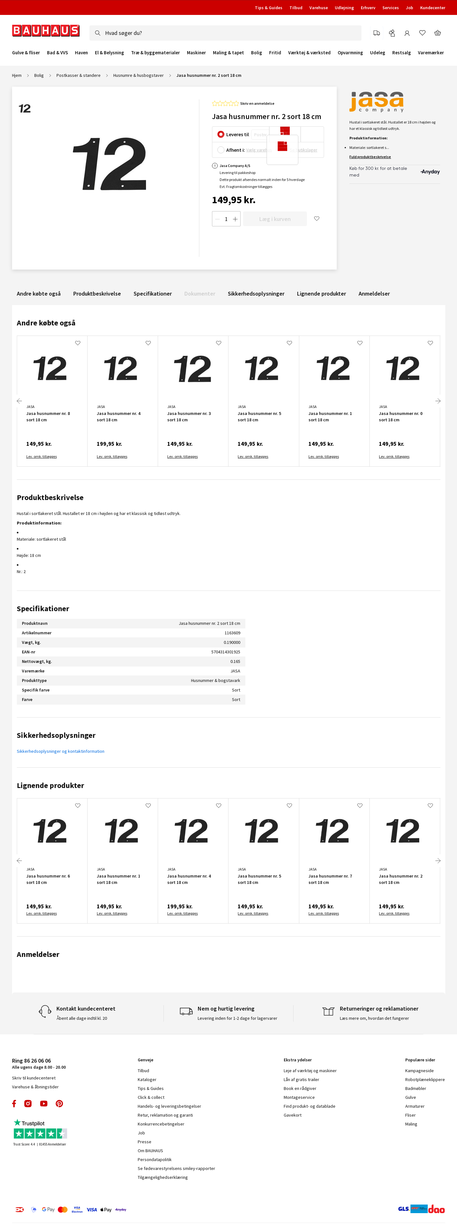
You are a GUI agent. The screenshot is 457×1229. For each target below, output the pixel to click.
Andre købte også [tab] (46, 323)
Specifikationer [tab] (43, 608)
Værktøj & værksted (309, 53)
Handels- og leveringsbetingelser (169, 1106)
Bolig (256, 53)
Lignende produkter (321, 293)
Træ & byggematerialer (155, 53)
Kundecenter (432, 7)
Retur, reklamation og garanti (165, 1115)
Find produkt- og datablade (309, 1106)
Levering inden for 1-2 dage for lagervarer (237, 1018)
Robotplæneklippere (425, 1079)
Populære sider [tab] (420, 1060)
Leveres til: (238, 134)
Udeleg (377, 53)
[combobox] (225, 33)
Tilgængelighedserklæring (163, 1177)
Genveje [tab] (145, 1060)
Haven (81, 53)
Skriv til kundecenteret (34, 1078)
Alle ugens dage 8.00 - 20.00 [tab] (39, 1063)
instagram (27, 1103)
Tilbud (295, 7)
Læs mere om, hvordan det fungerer (374, 1018)
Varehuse (318, 7)
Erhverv (368, 7)
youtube (43, 1103)
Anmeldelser (374, 293)
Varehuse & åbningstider (35, 1087)
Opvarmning (350, 53)
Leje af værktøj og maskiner (310, 1070)
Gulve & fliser (26, 53)
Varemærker (431, 53)
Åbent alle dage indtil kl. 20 (81, 1018)
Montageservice (299, 1097)
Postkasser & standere (78, 75)
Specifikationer (153, 293)
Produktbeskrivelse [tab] (50, 497)
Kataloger (147, 1079)
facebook (14, 1103)
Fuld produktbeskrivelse (370, 156)
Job (409, 7)
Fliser (410, 1115)
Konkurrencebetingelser (161, 1124)
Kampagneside (419, 1070)
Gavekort (292, 1115)
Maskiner (196, 53)
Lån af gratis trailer (301, 1079)
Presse (144, 1142)
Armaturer (415, 1106)
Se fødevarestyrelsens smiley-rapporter (176, 1168)
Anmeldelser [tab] (38, 954)
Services (390, 7)
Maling (411, 1124)
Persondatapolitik (155, 1159)
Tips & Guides (268, 7)
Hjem (17, 75)
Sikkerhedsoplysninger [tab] (56, 735)
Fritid (275, 53)
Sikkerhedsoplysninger (256, 293)
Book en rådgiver (300, 1088)
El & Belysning (109, 53)
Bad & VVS (57, 53)
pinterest (59, 1103)
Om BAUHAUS (150, 1150)
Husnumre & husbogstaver (138, 75)
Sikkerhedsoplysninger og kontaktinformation (60, 751)
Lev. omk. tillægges (41, 456)
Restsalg (401, 53)
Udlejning (344, 7)
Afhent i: (235, 150)
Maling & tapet (228, 53)
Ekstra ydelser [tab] (298, 1060)
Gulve (410, 1097)
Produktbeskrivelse (97, 293)
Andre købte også (39, 293)
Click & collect (151, 1097)
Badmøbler (415, 1088)
